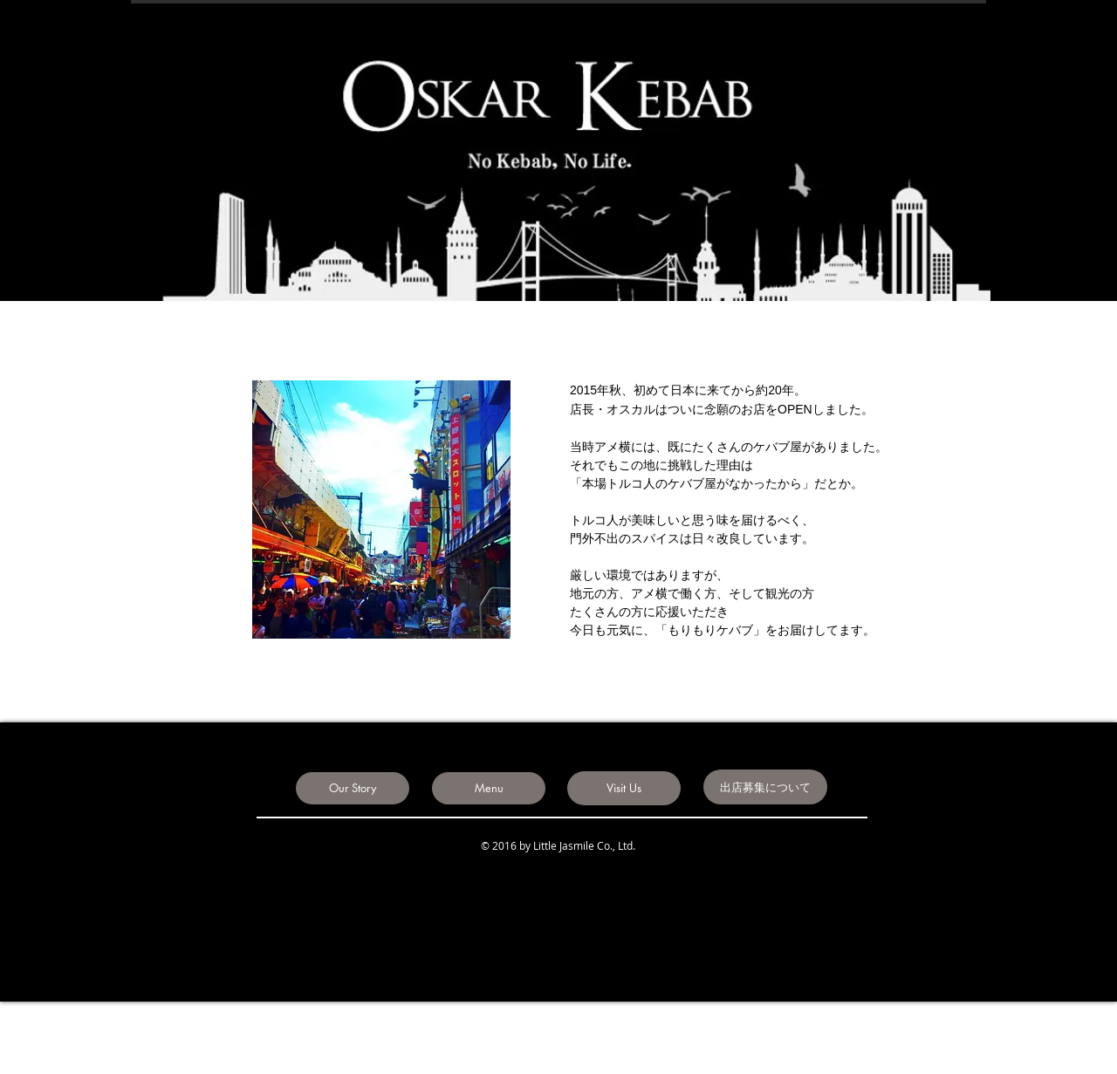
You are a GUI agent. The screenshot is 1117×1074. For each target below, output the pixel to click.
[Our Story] (352, 788)
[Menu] (488, 788)
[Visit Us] (624, 788)
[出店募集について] (765, 787)
